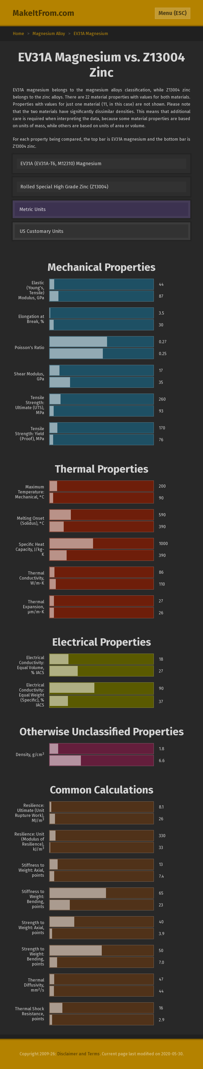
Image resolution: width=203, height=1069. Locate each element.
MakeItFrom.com (43, 13)
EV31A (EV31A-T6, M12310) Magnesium (61, 163)
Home (18, 33)
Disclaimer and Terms (78, 1053)
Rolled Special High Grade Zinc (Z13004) (64, 187)
